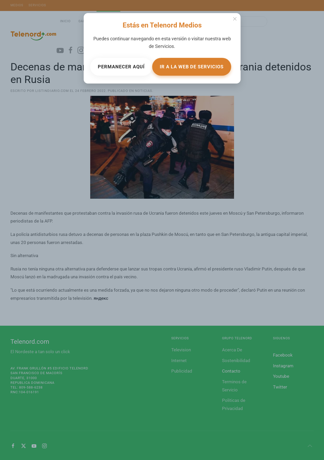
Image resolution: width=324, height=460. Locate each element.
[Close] (235, 19)
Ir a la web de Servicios (192, 66)
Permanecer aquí (121, 66)
